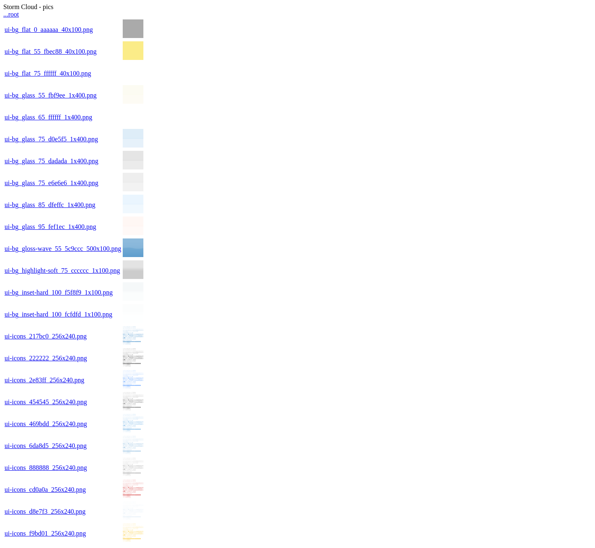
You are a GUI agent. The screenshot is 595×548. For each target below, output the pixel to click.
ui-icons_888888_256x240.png (46, 467)
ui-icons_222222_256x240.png (46, 358)
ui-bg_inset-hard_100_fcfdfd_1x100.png (58, 314)
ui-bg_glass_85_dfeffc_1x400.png (50, 204)
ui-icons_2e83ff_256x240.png (44, 380)
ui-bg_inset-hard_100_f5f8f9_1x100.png (59, 292)
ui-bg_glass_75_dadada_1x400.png (51, 160)
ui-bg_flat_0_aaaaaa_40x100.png (49, 29)
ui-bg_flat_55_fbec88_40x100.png (51, 51)
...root (11, 14)
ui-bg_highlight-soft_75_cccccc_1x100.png (62, 270)
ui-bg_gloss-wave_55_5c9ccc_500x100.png (63, 248)
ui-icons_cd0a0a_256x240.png (45, 489)
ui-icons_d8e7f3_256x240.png (45, 511)
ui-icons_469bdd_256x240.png (46, 423)
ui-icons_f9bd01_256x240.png (45, 533)
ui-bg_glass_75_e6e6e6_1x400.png (51, 182)
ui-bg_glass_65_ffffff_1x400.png (48, 117)
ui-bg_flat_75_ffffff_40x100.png (48, 73)
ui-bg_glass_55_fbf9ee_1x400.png (51, 95)
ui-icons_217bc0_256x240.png (46, 336)
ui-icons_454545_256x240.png (46, 401)
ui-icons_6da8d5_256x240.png (46, 445)
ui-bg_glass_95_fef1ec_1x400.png (50, 226)
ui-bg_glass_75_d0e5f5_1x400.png (51, 139)
